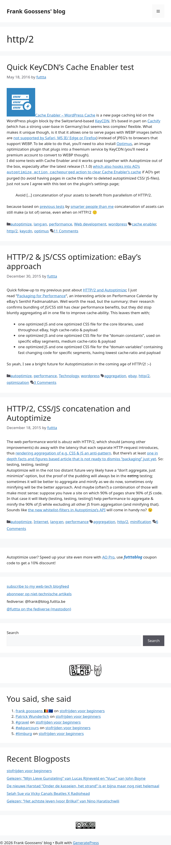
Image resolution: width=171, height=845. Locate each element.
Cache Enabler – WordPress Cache (65, 115)
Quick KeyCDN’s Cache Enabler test (70, 67)
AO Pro (108, 556)
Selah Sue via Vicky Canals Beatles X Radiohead (48, 793)
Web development (90, 223)
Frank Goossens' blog (36, 11)
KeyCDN (102, 120)
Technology (69, 375)
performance (60, 223)
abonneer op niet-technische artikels (39, 593)
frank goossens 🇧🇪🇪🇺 (34, 710)
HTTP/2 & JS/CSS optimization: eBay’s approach (74, 261)
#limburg (24, 733)
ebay (132, 375)
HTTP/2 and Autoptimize (104, 289)
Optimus (124, 143)
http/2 (12, 230)
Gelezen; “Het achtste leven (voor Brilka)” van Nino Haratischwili (63, 800)
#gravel (22, 721)
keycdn (26, 230)
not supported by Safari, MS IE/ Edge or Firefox (54, 137)
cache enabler (144, 223)
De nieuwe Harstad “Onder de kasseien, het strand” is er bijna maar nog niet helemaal (83, 785)
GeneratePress (86, 842)
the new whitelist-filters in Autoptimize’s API (67, 509)
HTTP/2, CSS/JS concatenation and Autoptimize (68, 413)
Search (13, 632)
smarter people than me (92, 206)
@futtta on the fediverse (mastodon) (39, 608)
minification (140, 521)
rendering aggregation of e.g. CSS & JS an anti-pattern (63, 452)
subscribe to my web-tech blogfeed (38, 585)
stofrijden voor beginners (82, 710)
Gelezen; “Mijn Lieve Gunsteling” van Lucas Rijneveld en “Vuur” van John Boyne (76, 777)
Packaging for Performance (41, 295)
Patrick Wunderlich (32, 715)
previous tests (52, 206)
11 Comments (66, 230)
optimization (18, 382)
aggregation (115, 375)
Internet (41, 521)
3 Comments (45, 382)
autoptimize (21, 223)
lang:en (40, 223)
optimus (41, 230)
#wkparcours (27, 727)
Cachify (153, 120)
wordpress (117, 223)
